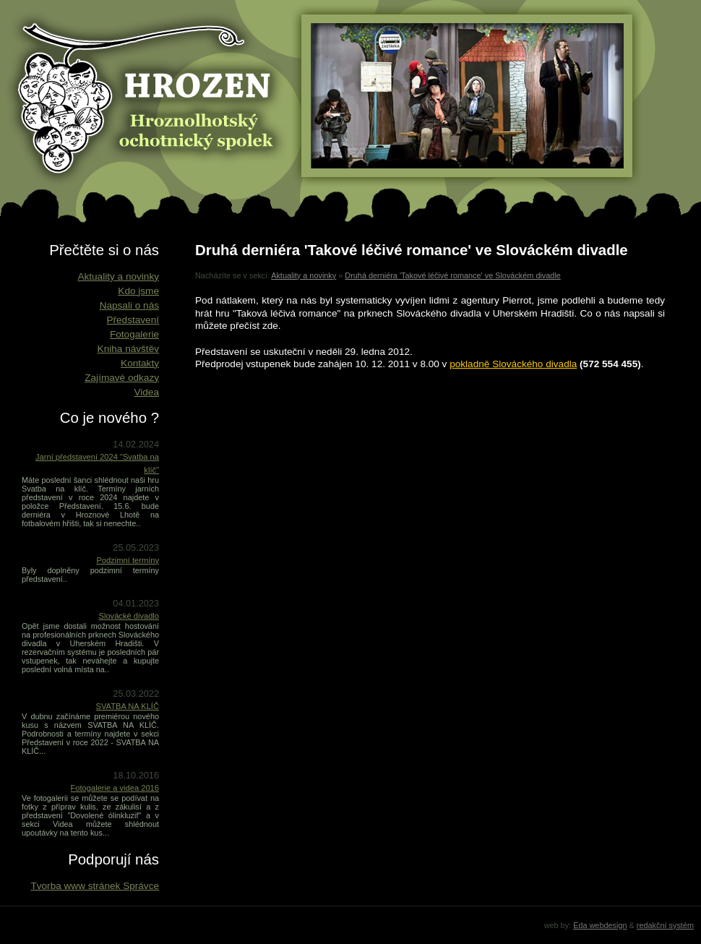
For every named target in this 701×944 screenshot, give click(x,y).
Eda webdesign (600, 925)
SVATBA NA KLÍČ (127, 706)
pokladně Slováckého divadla (513, 364)
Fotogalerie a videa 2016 (115, 788)
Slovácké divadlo (129, 616)
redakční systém (665, 925)
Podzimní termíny (127, 560)
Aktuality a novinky (303, 275)
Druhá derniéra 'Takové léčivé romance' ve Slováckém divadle (453, 275)
